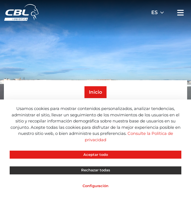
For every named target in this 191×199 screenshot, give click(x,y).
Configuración (95, 186)
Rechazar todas (95, 170)
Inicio (95, 92)
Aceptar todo (95, 154)
